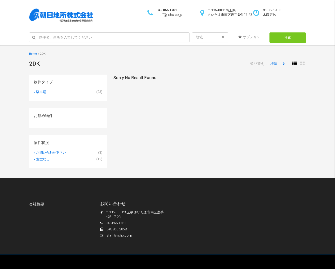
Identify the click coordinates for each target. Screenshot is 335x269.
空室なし (42, 159)
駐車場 (41, 92)
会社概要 (36, 204)
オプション (249, 37)
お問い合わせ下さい (51, 152)
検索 (287, 37)
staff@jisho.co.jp (119, 235)
